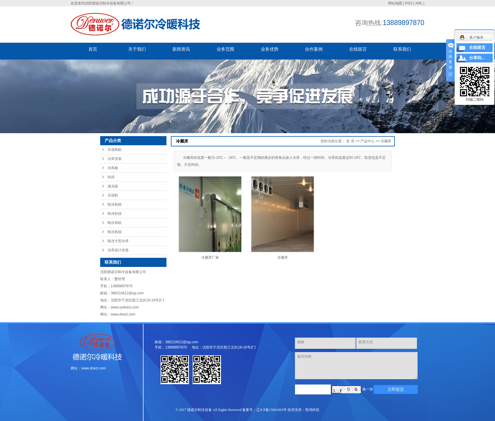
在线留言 (358, 49)
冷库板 (113, 168)
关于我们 (137, 49)
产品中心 (367, 141)
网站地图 (395, 3)
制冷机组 (115, 204)
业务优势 (269, 49)
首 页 (350, 141)
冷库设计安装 (118, 250)
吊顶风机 (115, 150)
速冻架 (113, 186)
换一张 (367, 389)
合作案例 (314, 49)
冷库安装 (115, 159)
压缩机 (113, 195)
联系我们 (402, 49)
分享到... (477, 58)
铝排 (111, 177)
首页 (92, 49)
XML (418, 3)
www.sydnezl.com (125, 307)
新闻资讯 (181, 49)
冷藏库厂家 (210, 257)
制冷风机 (115, 223)
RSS (408, 3)
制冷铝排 (115, 214)
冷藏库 (386, 141)
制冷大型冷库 (118, 241)
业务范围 (225, 49)
